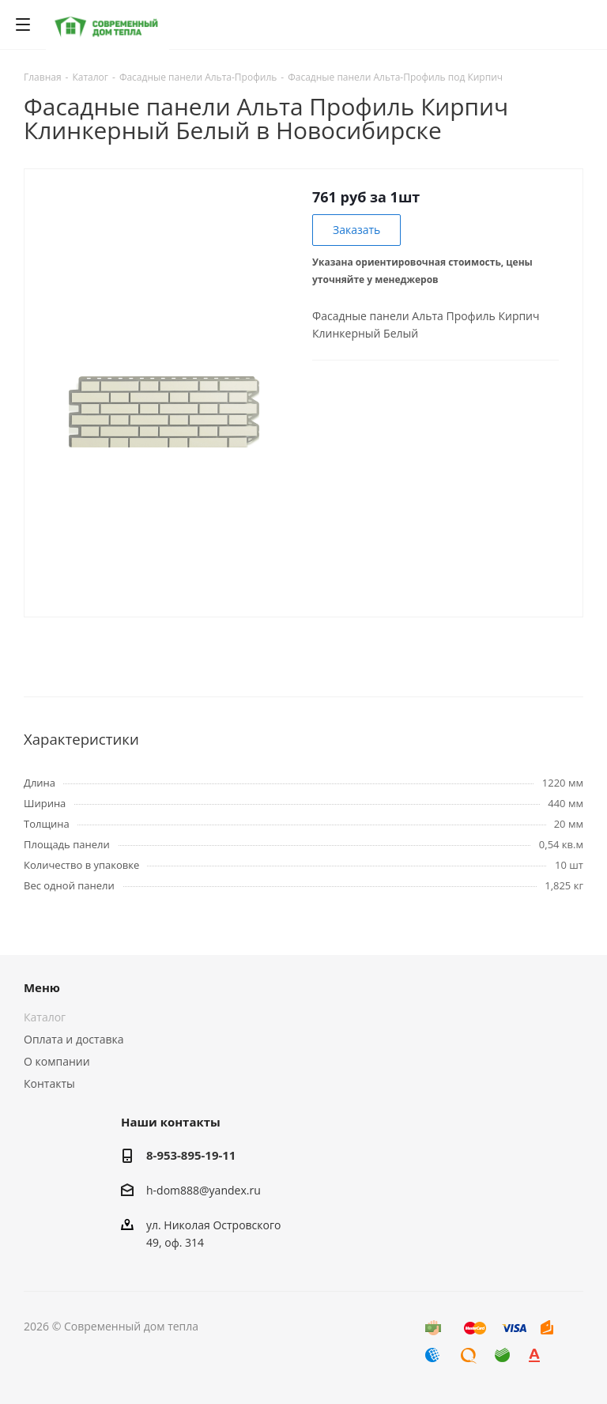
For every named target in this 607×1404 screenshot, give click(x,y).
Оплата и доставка (74, 1039)
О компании (57, 1061)
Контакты (49, 1083)
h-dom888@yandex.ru (203, 1190)
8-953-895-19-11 (191, 1155)
